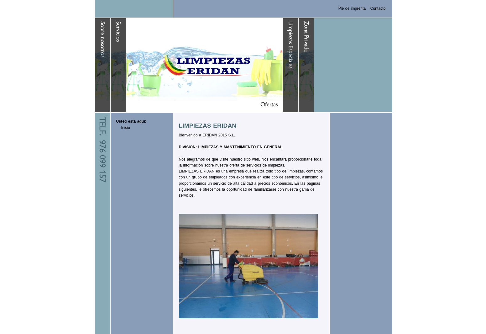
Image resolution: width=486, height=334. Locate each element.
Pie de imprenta (352, 8)
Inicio (125, 127)
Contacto (378, 8)
